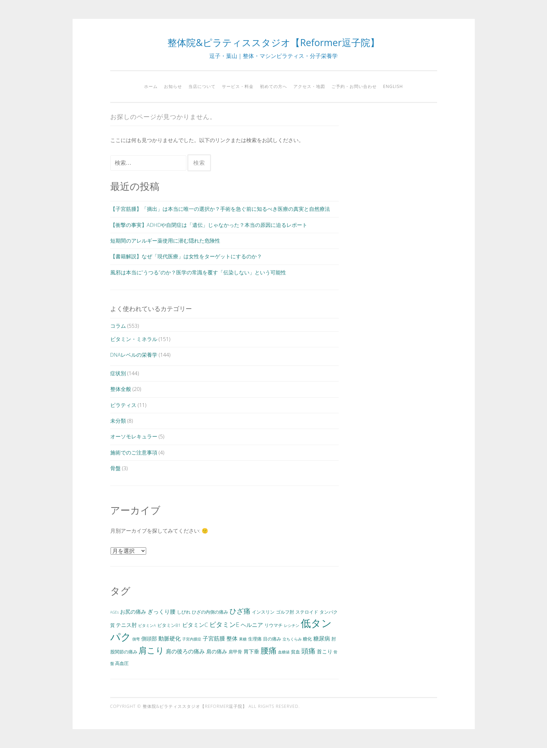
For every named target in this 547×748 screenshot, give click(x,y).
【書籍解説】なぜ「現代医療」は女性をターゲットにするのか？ (186, 256)
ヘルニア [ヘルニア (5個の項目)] (252, 625)
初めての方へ (273, 86)
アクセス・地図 (309, 86)
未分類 (118, 420)
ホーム (151, 86)
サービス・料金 (238, 86)
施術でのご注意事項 (133, 452)
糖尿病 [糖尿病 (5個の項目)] (321, 638)
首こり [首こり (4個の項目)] (324, 651)
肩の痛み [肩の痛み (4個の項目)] (216, 651)
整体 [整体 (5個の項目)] (232, 638)
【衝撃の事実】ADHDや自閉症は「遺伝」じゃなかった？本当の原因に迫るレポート (209, 224)
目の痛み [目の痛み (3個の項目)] (272, 639)
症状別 (118, 373)
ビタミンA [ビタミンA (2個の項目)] (147, 625)
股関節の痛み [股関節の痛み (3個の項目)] (123, 652)
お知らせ (173, 86)
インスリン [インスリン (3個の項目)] (263, 612)
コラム (118, 325)
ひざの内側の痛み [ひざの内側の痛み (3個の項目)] (210, 612)
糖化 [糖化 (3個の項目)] (307, 639)
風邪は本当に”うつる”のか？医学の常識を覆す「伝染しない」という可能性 (198, 272)
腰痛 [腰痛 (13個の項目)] (269, 650)
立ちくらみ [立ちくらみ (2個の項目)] (292, 639)
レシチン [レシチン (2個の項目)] (291, 625)
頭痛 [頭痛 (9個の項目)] (308, 651)
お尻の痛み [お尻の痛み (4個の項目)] (133, 611)
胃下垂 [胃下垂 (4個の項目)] (251, 651)
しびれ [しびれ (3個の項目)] (183, 612)
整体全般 (120, 388)
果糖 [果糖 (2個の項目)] (243, 639)
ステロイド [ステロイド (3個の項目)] (306, 612)
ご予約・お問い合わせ (354, 86)
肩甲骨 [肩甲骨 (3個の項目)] (235, 652)
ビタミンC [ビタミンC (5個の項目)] (195, 625)
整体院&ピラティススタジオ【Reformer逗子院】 (273, 42)
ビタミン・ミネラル (133, 338)
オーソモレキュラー (133, 436)
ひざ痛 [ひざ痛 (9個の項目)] (240, 611)
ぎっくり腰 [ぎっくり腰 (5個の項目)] (161, 611)
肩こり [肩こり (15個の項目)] (151, 650)
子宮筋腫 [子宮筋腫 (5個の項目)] (214, 638)
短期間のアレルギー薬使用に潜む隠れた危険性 (165, 240)
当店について (202, 86)
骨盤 (115, 468)
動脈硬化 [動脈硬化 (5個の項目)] (169, 638)
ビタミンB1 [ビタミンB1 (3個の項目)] (169, 625)
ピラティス (123, 404)
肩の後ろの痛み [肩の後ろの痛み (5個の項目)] (185, 651)
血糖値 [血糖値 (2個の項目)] (284, 652)
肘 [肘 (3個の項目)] (333, 639)
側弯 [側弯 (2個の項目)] (136, 639)
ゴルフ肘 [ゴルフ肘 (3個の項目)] (285, 612)
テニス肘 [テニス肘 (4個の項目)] (126, 624)
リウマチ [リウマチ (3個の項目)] (273, 625)
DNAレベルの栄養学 (133, 354)
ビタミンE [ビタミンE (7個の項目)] (224, 624)
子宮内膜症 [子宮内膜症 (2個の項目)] (191, 639)
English (393, 86)
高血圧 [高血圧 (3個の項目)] (122, 663)
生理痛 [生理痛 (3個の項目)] (255, 639)
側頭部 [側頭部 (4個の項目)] (149, 638)
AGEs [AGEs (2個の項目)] (114, 612)
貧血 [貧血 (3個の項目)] (295, 652)
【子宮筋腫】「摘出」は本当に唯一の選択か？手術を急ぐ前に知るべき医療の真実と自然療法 (220, 208)
